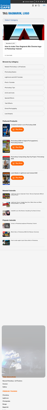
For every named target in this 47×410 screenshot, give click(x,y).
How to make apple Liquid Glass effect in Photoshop (24, 240)
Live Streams (9, 113)
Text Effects (8, 103)
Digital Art (5, 407)
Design (5, 404)
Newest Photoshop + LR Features (15, 66)
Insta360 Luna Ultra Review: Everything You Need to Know (25, 210)
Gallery (5, 387)
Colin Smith (9, 55)
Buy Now (17, 129)
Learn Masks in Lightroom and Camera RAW (24, 173)
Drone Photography (11, 108)
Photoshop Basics (10, 72)
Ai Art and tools (9, 92)
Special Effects (9, 98)
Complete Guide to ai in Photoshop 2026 (23, 124)
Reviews (5, 384)
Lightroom (6, 398)
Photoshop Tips (10, 87)
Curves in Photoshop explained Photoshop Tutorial (24, 223)
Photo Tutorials (9, 82)
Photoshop (6, 395)
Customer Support (28, 1)
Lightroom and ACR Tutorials (14, 77)
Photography (6, 401)
